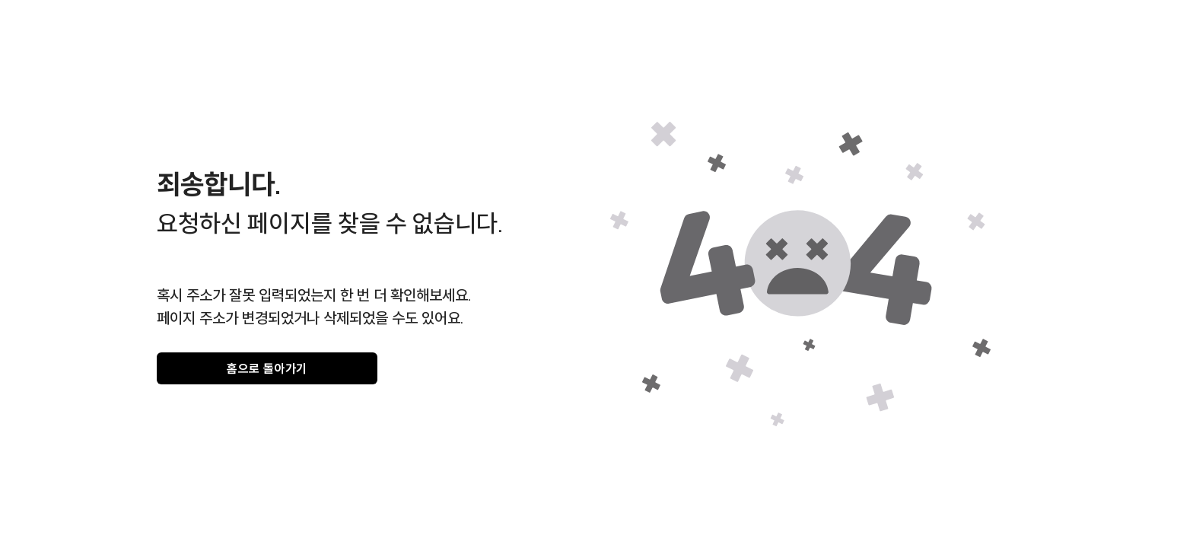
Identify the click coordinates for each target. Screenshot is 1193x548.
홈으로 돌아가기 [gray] (267, 368)
